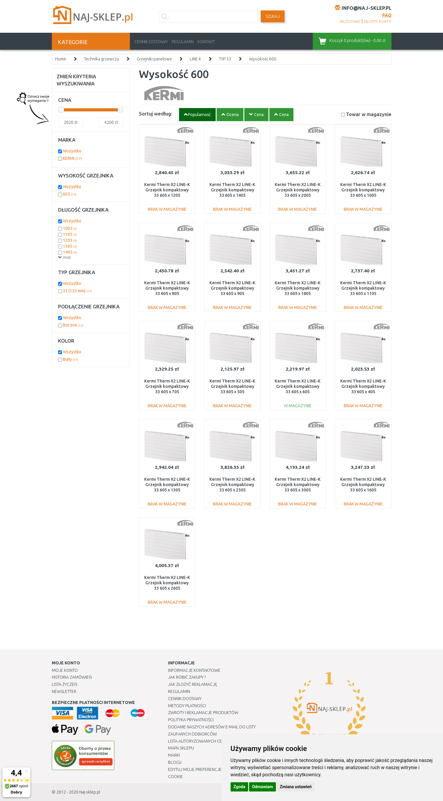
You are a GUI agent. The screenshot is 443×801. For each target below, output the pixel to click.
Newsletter (64, 691)
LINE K (195, 59)
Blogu (174, 762)
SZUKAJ (272, 16)
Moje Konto (65, 670)
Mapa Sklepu (181, 748)
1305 (70, 246)
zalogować (350, 21)
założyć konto (377, 21)
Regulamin (183, 41)
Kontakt (206, 41)
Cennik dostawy (151, 41)
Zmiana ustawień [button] (296, 786)
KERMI (72, 158)
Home (60, 59)
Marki (174, 755)
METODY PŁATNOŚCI (187, 705)
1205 (70, 240)
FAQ (386, 15)
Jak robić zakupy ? (187, 677)
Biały (70, 359)
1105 (70, 234)
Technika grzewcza (101, 59)
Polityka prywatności (191, 719)
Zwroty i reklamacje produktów (203, 712)
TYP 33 (225, 59)
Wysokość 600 (262, 59)
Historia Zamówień (72, 677)
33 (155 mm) (77, 290)
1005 (70, 228)
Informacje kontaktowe (194, 670)
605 (69, 194)
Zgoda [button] (239, 786)
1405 (70, 252)
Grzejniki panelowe (154, 59)
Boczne (73, 325)
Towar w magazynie (368, 114)
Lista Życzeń (64, 684)
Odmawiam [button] (262, 786)
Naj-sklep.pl (89, 792)
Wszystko (72, 151)
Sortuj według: (155, 113)
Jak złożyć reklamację (192, 684)
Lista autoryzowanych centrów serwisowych (216, 741)
